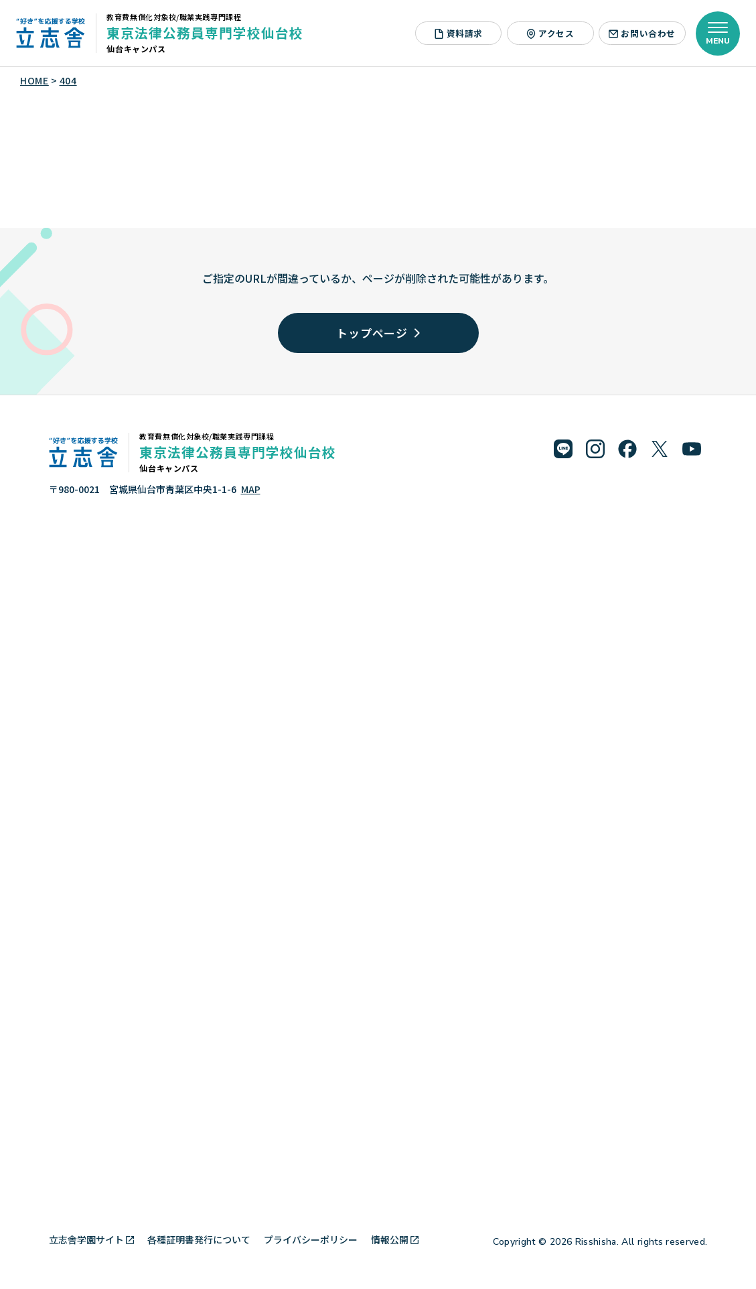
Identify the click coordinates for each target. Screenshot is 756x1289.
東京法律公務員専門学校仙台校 (204, 32)
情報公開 (395, 1239)
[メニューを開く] (718, 33)
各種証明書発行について (198, 1239)
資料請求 (458, 33)
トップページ (378, 332)
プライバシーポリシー (311, 1239)
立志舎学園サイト (91, 1239)
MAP (250, 489)
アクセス (550, 33)
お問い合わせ (642, 33)
